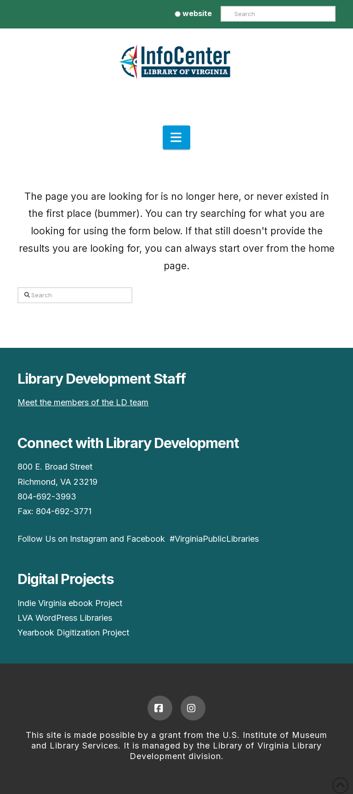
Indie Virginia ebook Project (69, 603)
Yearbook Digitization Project (73, 632)
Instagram (89, 539)
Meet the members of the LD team (82, 402)
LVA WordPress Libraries (64, 618)
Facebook (145, 539)
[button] (176, 137)
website (193, 13)
